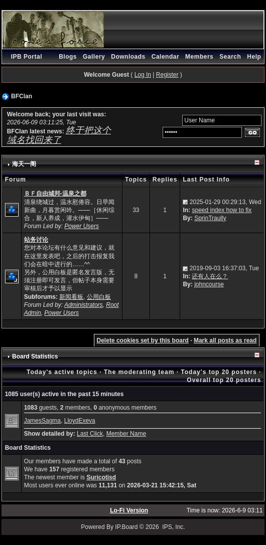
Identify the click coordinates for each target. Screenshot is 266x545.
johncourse (209, 284)
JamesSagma (42, 420)
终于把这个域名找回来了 (59, 134)
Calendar (165, 56)
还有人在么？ (210, 276)
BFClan (21, 96)
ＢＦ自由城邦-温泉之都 (55, 193)
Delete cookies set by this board (143, 340)
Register (167, 74)
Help (254, 56)
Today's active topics (62, 372)
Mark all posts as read (225, 340)
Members (199, 56)
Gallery (94, 56)
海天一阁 (24, 163)
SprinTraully (210, 218)
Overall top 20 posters (224, 380)
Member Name (126, 433)
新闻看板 (71, 296)
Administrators (83, 304)
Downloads (128, 56)
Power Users (81, 226)
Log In (143, 74)
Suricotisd (101, 477)
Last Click (90, 433)
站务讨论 (36, 239)
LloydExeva (79, 420)
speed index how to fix (221, 210)
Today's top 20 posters (218, 372)
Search (230, 56)
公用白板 (99, 296)
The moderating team (139, 372)
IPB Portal (26, 56)
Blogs (68, 56)
